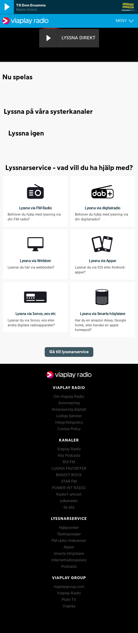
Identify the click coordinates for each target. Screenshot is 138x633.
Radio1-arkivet (69, 494)
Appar (69, 547)
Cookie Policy (69, 429)
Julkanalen (69, 501)
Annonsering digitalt (69, 409)
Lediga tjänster (69, 416)
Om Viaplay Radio (68, 396)
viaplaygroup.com (69, 587)
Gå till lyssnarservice (69, 352)
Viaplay (69, 606)
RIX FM (69, 462)
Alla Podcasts (69, 455)
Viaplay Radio (69, 449)
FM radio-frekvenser (68, 541)
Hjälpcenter (69, 528)
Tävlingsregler (69, 534)
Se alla (68, 507)
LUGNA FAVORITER (69, 468)
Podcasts (69, 566)
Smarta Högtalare (69, 554)
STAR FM (69, 481)
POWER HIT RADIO (69, 488)
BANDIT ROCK (69, 475)
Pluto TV (69, 600)
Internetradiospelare (68, 560)
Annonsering (69, 403)
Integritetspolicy (69, 422)
